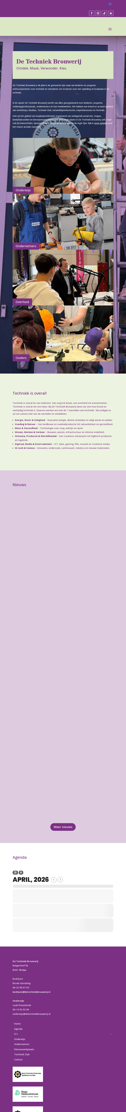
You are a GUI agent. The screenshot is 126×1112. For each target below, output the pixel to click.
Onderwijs (23, 190)
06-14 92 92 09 (21, 1009)
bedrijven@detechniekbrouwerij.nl (31, 991)
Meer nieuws (63, 827)
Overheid (22, 302)
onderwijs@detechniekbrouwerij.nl (31, 1013)
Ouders (21, 358)
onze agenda (100, 123)
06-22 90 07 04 (21, 987)
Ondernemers (26, 246)
